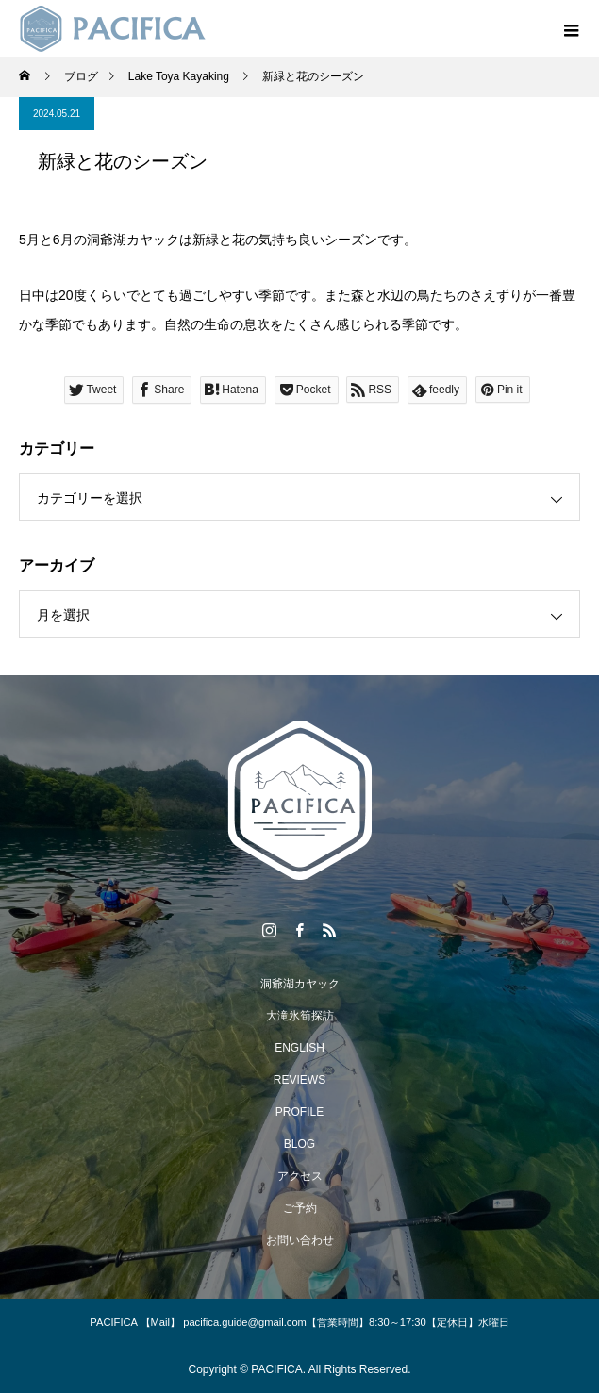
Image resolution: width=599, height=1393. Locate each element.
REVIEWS (299, 1079)
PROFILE (299, 1112)
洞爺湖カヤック (300, 983)
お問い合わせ (300, 1240)
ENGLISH (299, 1047)
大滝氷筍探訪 (300, 1015)
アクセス (300, 1176)
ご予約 (300, 1208)
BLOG (299, 1144)
